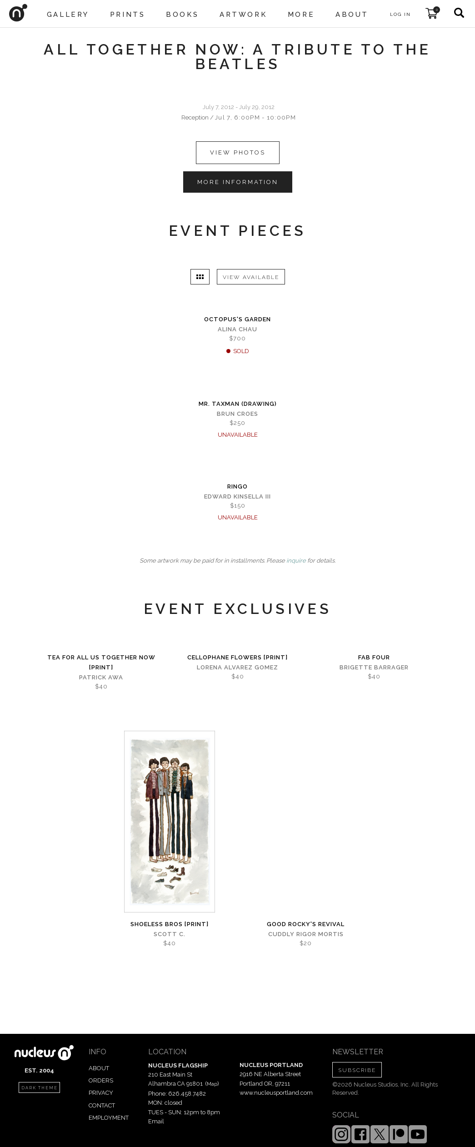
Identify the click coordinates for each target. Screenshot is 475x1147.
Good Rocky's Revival (306, 924)
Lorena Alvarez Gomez (237, 667)
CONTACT (102, 1105)
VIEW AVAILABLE (251, 277)
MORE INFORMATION (237, 182)
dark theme (39, 1088)
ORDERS (101, 1080)
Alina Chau (237, 329)
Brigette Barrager (374, 667)
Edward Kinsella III (237, 496)
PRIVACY (101, 1092)
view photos (237, 152)
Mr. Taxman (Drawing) (238, 403)
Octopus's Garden (237, 319)
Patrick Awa (101, 677)
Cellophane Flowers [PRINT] (237, 657)
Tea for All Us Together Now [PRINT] (101, 662)
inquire (296, 560)
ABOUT (99, 1068)
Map (212, 1084)
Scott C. (169, 934)
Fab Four (374, 657)
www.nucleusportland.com (276, 1092)
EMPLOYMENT (109, 1117)
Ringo (237, 486)
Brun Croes (237, 413)
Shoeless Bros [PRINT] (169, 924)
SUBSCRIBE (357, 1070)
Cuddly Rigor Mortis (306, 934)
